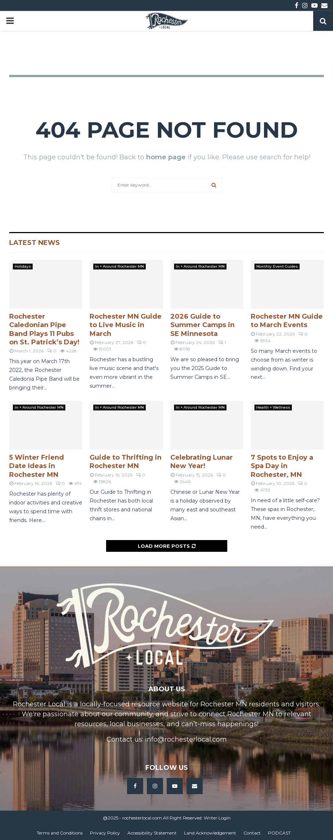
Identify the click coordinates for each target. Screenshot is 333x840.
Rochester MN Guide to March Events (287, 320)
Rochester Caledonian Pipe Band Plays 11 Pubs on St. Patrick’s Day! (44, 329)
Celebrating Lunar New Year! (201, 461)
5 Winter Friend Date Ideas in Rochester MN (36, 466)
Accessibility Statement (152, 833)
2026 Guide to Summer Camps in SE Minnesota (202, 325)
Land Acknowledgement (210, 833)
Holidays (23, 266)
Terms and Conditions (60, 833)
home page (166, 157)
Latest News (34, 243)
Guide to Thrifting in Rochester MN (126, 461)
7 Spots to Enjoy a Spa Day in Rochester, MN (282, 466)
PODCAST (279, 833)
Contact (252, 833)
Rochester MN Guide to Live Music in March (126, 325)
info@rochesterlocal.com (186, 739)
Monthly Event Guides (277, 266)
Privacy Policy (105, 833)
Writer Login (217, 818)
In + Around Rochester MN (119, 266)
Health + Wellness (273, 407)
